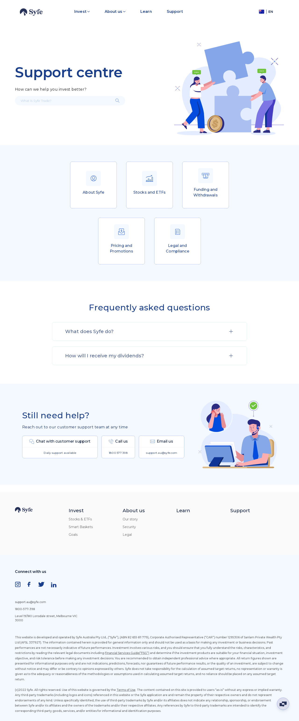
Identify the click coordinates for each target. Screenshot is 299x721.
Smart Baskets (81, 527)
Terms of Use (126, 690)
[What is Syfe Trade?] (70, 100)
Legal (127, 535)
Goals (73, 535)
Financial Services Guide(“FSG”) (127, 653)
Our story (130, 519)
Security (129, 527)
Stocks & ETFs (80, 519)
